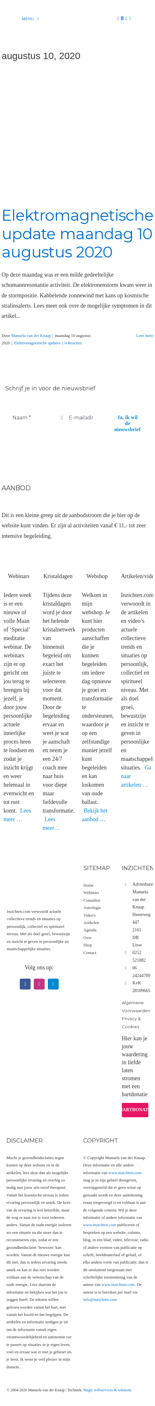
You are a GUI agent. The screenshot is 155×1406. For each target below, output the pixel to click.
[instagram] (39, 984)
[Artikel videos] (136, 551)
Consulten (92, 900)
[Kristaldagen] (58, 551)
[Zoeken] (122, 19)
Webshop (97, 576)
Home (89, 885)
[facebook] (25, 984)
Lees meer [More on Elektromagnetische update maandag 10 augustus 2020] (144, 335)
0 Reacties (73, 342)
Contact (90, 952)
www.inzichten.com (125, 1172)
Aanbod (16, 488)
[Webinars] (19, 551)
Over (88, 937)
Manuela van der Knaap (31, 335)
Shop (88, 945)
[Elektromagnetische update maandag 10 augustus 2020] (77, 134)
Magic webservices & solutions (107, 1390)
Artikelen (91, 922)
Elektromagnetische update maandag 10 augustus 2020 (77, 233)
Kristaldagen (58, 576)
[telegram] (53, 984)
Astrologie (92, 907)
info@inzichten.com (100, 1299)
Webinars (19, 576)
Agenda (90, 930)
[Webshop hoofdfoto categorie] (97, 551)
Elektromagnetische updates (37, 342)
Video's (90, 915)
